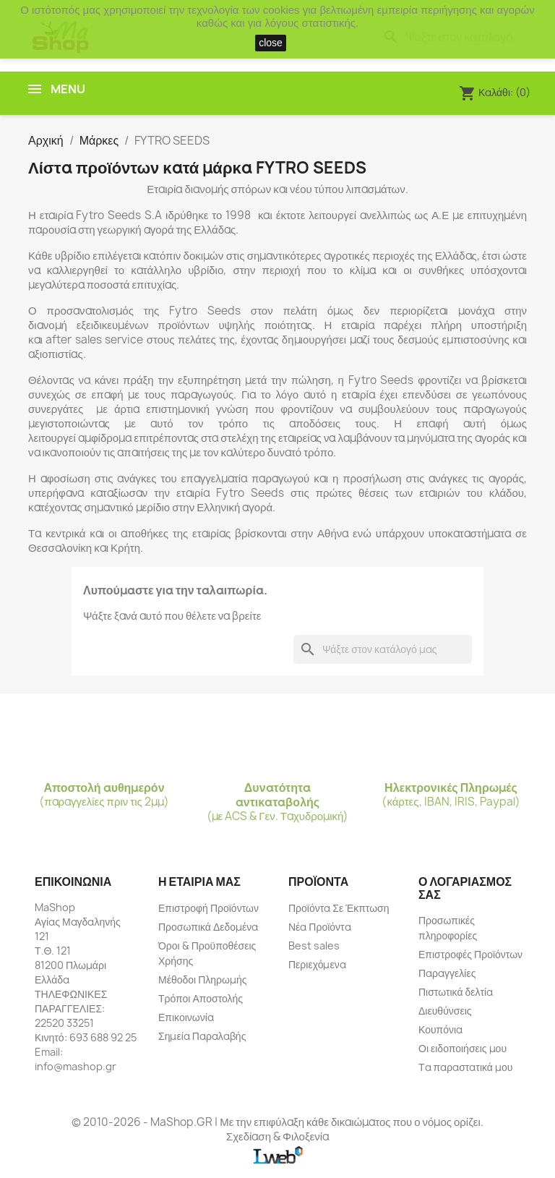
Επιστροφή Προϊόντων (208, 908)
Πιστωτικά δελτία (455, 992)
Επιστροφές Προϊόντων (470, 954)
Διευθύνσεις (445, 1010)
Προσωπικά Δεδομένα (208, 927)
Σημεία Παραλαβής (202, 1036)
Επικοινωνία (186, 1017)
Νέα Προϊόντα (319, 927)
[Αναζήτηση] (382, 649)
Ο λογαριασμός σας (465, 888)
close (271, 42)
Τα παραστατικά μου (465, 1067)
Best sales (314, 945)
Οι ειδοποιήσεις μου (462, 1048)
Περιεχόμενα (317, 964)
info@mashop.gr (75, 1066)
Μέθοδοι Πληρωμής (202, 979)
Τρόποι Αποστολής (200, 998)
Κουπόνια (440, 1029)
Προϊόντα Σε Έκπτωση (339, 908)
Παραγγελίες (447, 973)
